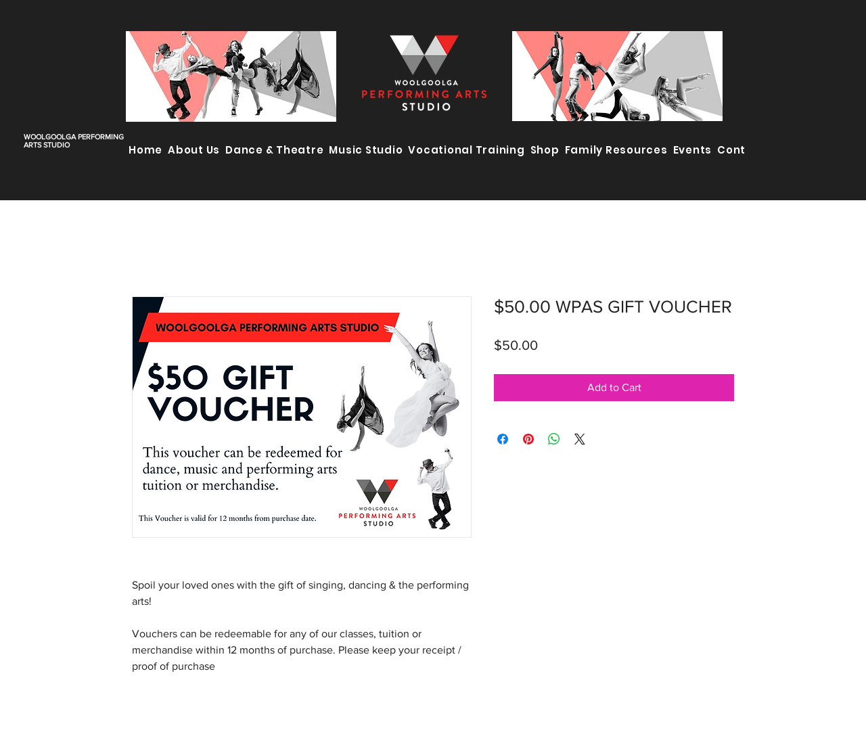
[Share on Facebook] (503, 439)
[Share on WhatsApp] (554, 439)
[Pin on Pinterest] (528, 439)
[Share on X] (580, 439)
